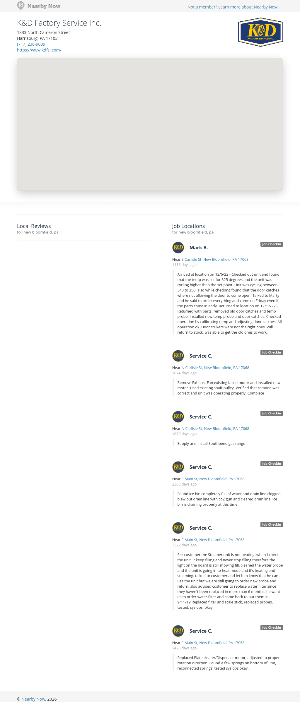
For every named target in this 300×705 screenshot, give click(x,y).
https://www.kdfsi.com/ (39, 50)
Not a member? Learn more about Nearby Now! (233, 7)
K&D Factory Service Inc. (59, 23)
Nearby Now (33, 699)
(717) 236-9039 (31, 44)
